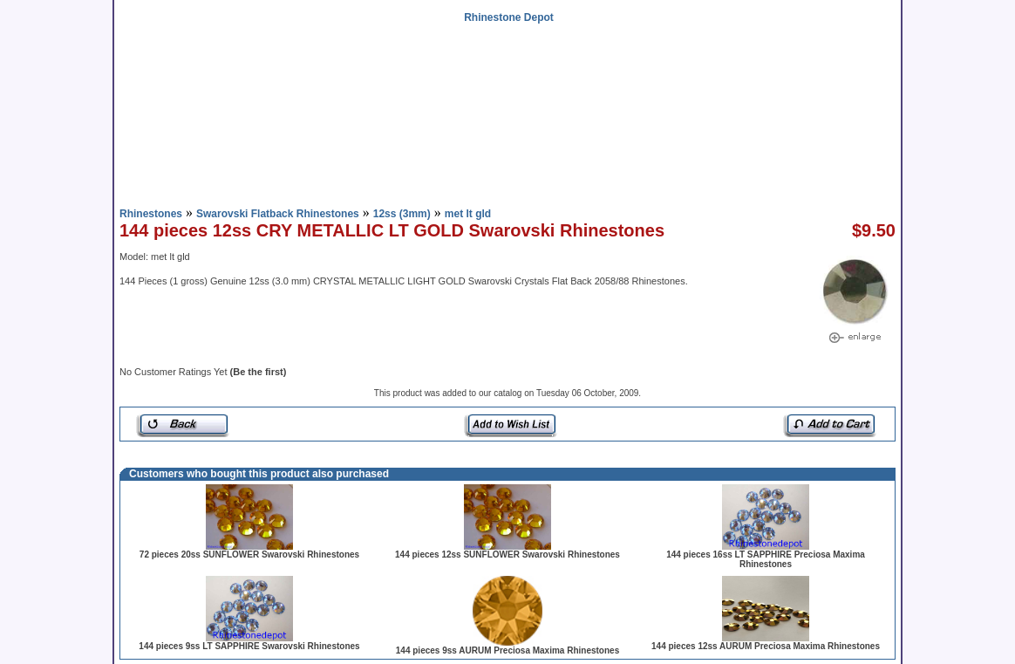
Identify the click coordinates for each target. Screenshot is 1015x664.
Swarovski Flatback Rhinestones (277, 214)
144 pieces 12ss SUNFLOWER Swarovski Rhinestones (507, 554)
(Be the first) (258, 371)
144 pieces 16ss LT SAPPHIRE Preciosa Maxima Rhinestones (765, 559)
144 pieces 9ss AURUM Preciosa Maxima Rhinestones (507, 650)
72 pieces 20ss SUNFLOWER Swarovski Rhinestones (249, 554)
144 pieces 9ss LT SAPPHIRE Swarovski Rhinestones (249, 646)
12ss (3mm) (402, 214)
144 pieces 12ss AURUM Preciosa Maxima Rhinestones (765, 646)
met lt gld (468, 214)
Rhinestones (150, 214)
